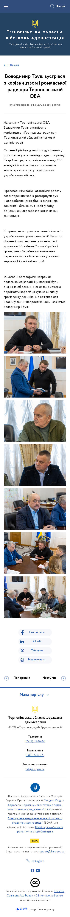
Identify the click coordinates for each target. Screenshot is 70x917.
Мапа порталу (32, 695)
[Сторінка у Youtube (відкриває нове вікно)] (38, 870)
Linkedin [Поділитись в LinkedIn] (37, 641)
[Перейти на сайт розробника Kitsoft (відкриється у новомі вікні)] (22, 909)
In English (38, 861)
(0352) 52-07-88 (35, 741)
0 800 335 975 (35, 755)
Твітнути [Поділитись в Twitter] (37, 650)
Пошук (61, 6)
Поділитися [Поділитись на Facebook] (37, 632)
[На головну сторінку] (35, 33)
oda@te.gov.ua (35, 769)
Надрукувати (37, 659)
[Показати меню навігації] (5, 6)
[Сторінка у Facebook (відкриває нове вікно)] (32, 870)
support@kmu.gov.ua (51, 851)
